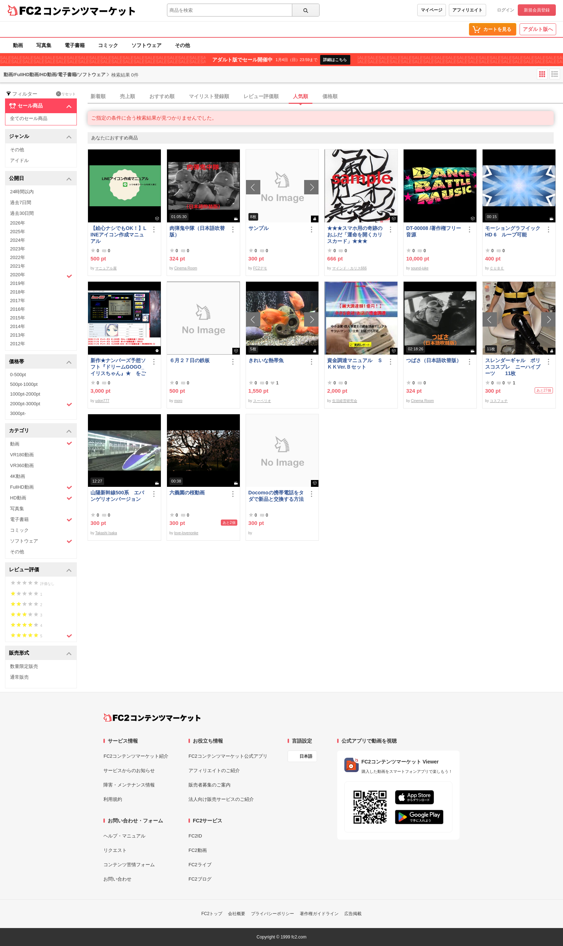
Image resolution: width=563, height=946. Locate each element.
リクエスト (115, 850)
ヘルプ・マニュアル (124, 836)
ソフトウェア (146, 45)
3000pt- (18, 413)
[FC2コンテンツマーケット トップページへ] (152, 717)
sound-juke (419, 268)
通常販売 (19, 677)
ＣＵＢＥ (497, 268)
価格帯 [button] (40, 362)
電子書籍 (75, 45)
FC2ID (195, 836)
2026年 (17, 223)
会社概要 (236, 913)
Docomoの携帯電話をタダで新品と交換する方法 (276, 496)
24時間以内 (22, 191)
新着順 (98, 96)
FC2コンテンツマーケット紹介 (135, 756)
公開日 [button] (40, 178)
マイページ (431, 10)
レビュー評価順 (261, 96)
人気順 (300, 96)
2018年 (17, 292)
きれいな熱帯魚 (266, 360)
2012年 (17, 343)
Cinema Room (185, 268)
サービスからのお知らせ (129, 770)
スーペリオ (262, 401)
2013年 (17, 335)
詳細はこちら (335, 59)
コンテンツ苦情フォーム (129, 864)
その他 (182, 45)
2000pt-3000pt (41, 404)
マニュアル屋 (106, 268)
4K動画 (17, 476)
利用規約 (112, 799)
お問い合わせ (117, 879)
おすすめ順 (162, 96)
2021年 (17, 266)
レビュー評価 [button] (40, 570)
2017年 (17, 300)
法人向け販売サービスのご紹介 (221, 799)
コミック (108, 45)
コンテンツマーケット (89, 11)
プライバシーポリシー (272, 913)
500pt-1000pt (24, 384)
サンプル (258, 228)
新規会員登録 (537, 10)
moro (178, 401)
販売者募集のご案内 (210, 785)
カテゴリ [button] (40, 431)
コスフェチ (499, 401)
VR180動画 (22, 454)
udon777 (102, 401)
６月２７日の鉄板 (189, 360)
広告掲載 (353, 913)
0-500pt (18, 374)
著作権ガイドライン (319, 913)
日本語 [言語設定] (305, 756)
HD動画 (41, 498)
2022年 (17, 257)
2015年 (17, 317)
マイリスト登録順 (209, 96)
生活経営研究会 (344, 401)
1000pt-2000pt (25, 394)
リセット (66, 93)
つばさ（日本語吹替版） (433, 360)
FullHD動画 (41, 487)
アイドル (19, 160)
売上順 (127, 96)
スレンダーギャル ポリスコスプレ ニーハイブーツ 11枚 (512, 366)
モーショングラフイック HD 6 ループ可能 (513, 231)
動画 (18, 45)
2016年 (17, 309)
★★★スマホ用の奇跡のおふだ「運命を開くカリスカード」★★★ (354, 234)
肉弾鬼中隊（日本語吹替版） (197, 231)
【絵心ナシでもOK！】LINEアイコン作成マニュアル (118, 234)
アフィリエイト (467, 10)
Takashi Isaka (106, 533)
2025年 (17, 231)
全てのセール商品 (28, 118)
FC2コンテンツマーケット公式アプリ (228, 756)
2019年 (17, 283)
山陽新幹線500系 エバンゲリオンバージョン (117, 496)
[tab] (325, 96)
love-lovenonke (186, 533)
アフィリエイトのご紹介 (214, 770)
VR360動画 (22, 465)
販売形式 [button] (40, 653)
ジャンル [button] (40, 136)
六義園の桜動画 (187, 492)
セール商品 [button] (40, 106)
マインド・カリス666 (349, 268)
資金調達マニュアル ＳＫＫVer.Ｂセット (354, 363)
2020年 (41, 275)
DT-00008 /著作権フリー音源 (433, 231)
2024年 (17, 240)
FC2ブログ (200, 879)
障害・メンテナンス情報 (129, 785)
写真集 (43, 45)
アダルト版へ (538, 29)
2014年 (17, 326)
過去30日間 (22, 213)
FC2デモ (260, 268)
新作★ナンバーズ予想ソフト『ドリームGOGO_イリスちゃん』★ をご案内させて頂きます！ (118, 367)
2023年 (17, 249)
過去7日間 (20, 202)
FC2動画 (198, 850)
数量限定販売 (24, 666)
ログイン (505, 10)
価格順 (330, 96)
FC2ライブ (200, 864)
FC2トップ (212, 913)
